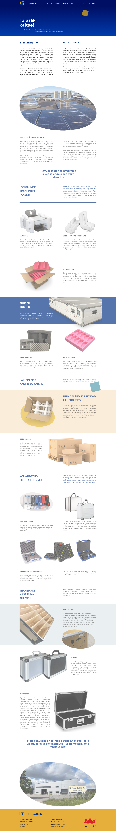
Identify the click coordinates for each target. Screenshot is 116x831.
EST (94, 4)
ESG (72, 4)
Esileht (49, 4)
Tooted (57, 4)
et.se (62, 827)
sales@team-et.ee (59, 824)
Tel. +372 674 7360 (59, 822)
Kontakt (65, 4)
